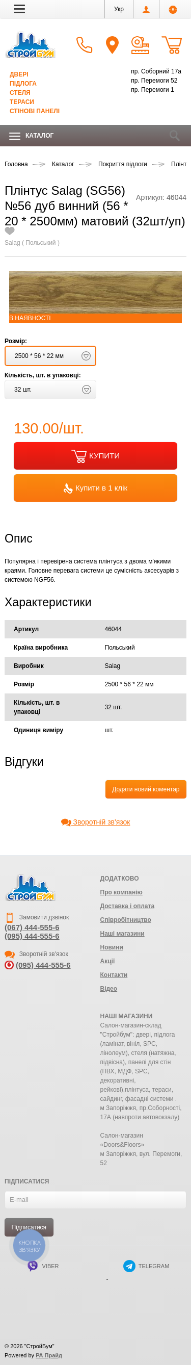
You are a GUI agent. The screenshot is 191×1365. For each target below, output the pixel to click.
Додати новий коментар (145, 789)
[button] (19, 8)
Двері (19, 74)
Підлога (23, 83)
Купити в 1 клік (95, 488)
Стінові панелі (35, 111)
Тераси (22, 102)
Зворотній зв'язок (95, 822)
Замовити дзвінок (37, 917)
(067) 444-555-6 (32, 927)
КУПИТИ (95, 456)
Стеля (20, 92)
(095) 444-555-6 (32, 936)
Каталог (31, 136)
